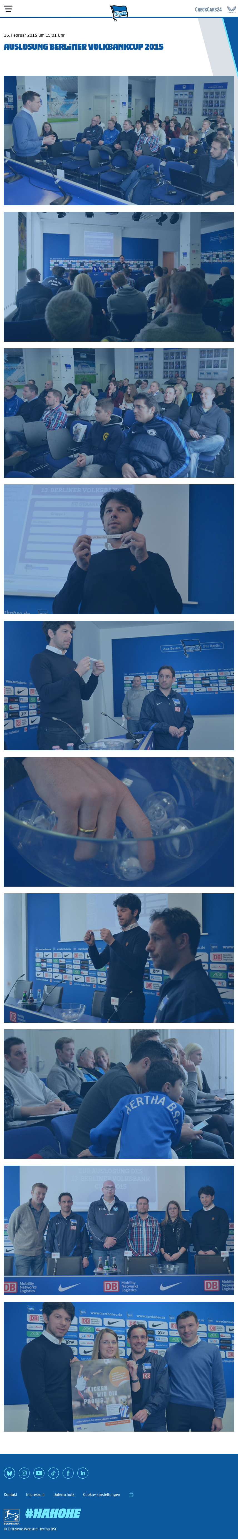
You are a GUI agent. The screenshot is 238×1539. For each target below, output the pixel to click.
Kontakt (10, 1494)
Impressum (35, 1494)
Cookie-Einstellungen (101, 1494)
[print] (131, 1495)
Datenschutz (63, 1494)
